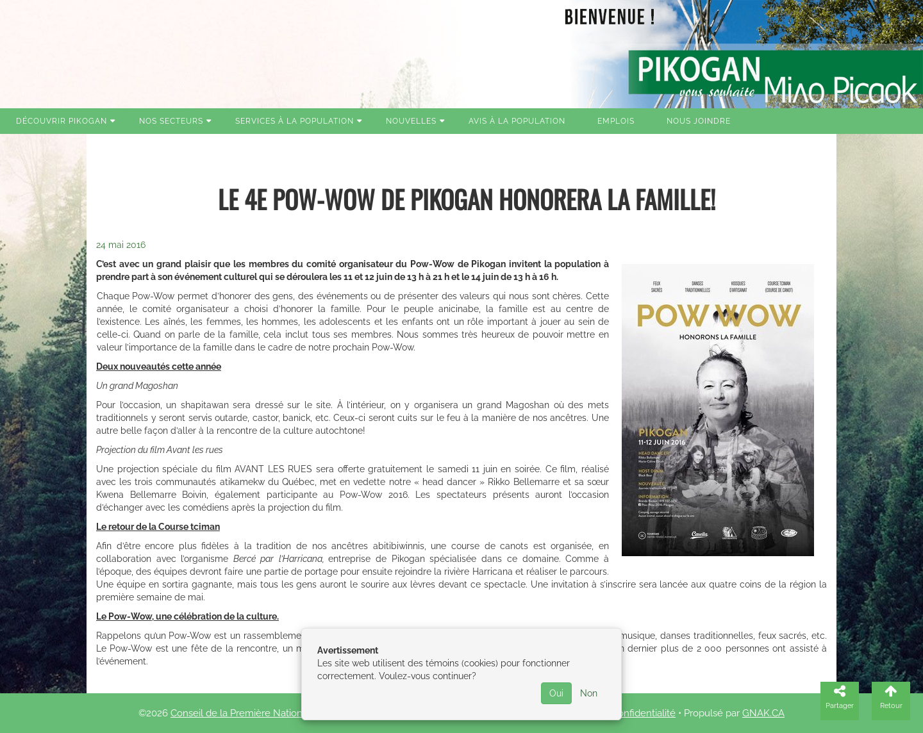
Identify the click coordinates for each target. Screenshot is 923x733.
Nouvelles (411, 121)
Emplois (616, 121)
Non (588, 693)
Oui (556, 693)
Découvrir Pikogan (61, 121)
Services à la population (294, 121)
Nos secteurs (171, 121)
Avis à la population (517, 121)
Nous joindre (699, 121)
